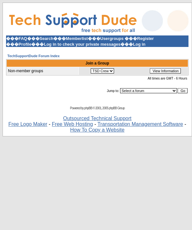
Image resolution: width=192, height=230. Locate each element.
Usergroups (112, 38)
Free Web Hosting (72, 124)
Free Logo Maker (27, 124)
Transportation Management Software (140, 124)
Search (46, 38)
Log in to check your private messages (82, 44)
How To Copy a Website (97, 130)
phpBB (88, 108)
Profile (25, 44)
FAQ (23, 38)
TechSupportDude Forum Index (33, 56)
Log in (139, 44)
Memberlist (77, 38)
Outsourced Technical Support (97, 118)
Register (145, 38)
